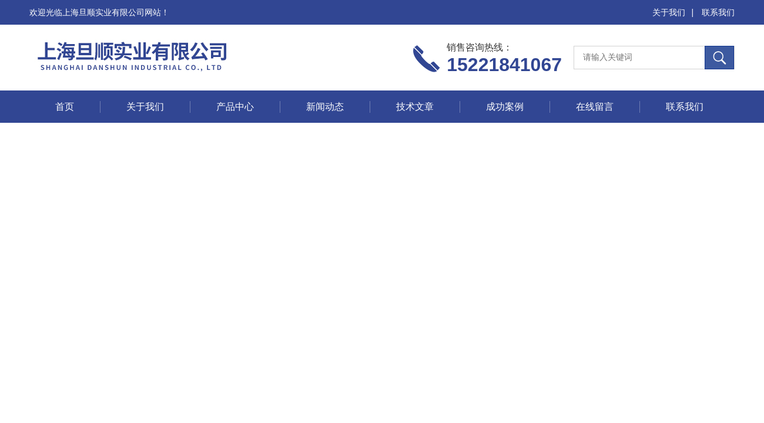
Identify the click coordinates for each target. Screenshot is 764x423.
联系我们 (718, 12)
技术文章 (415, 107)
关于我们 (668, 12)
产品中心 (235, 107)
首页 (64, 107)
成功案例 (505, 107)
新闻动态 (325, 107)
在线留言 (595, 107)
